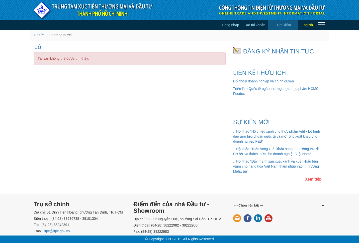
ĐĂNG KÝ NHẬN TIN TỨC (278, 51)
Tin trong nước (60, 35)
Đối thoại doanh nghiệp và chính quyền (263, 81)
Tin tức (39, 35)
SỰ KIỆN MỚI (251, 122)
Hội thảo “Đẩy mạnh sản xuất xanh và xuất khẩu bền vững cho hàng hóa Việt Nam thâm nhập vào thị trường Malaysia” (276, 166)
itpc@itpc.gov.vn (57, 231)
